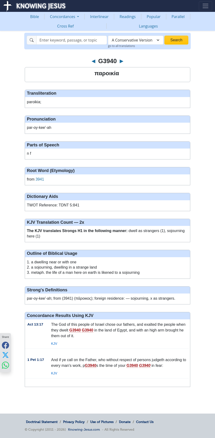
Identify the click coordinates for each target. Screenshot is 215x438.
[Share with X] (5, 355)
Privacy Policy (74, 422)
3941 (39, 179)
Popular (154, 16)
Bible (34, 16)
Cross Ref (65, 26)
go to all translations (121, 46)
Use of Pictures (101, 422)
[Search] (71, 40)
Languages (148, 26)
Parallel (178, 16)
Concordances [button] (63, 16)
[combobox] (135, 40)
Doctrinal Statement (42, 422)
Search (176, 40)
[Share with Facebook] (5, 345)
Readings (128, 16)
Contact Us (144, 422)
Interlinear (99, 16)
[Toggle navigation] (205, 6)
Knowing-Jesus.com (84, 429)
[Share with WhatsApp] (5, 365)
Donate (125, 422)
